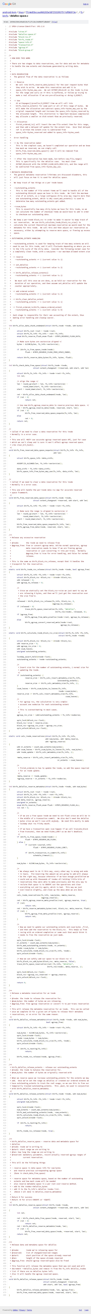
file (54, 22)
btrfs (5, 15)
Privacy (22, 1310)
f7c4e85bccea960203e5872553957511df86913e (51, 12)
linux (21, 12)
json (86, 1310)
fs (82, 12)
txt (80, 1310)
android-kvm (9, 12)
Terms (29, 1310)
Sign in (85, 4)
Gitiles (15, 1310)
